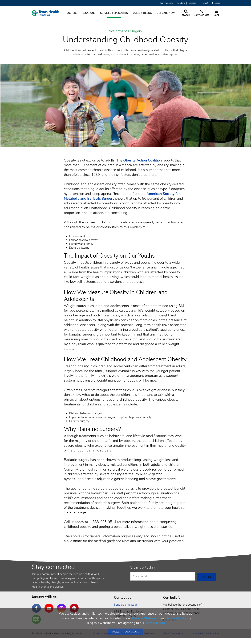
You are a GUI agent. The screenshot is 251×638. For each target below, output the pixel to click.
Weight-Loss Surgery (125, 31)
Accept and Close (125, 632)
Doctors (71, 13)
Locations (88, 13)
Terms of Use (176, 618)
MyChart (204, 3)
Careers (192, 3)
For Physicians (166, 3)
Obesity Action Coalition (142, 160)
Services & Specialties (114, 13)
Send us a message (126, 605)
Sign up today (142, 567)
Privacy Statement (146, 618)
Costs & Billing (142, 13)
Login (216, 3)
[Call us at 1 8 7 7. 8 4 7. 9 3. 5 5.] (201, 13)
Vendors (181, 3)
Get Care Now (166, 13)
